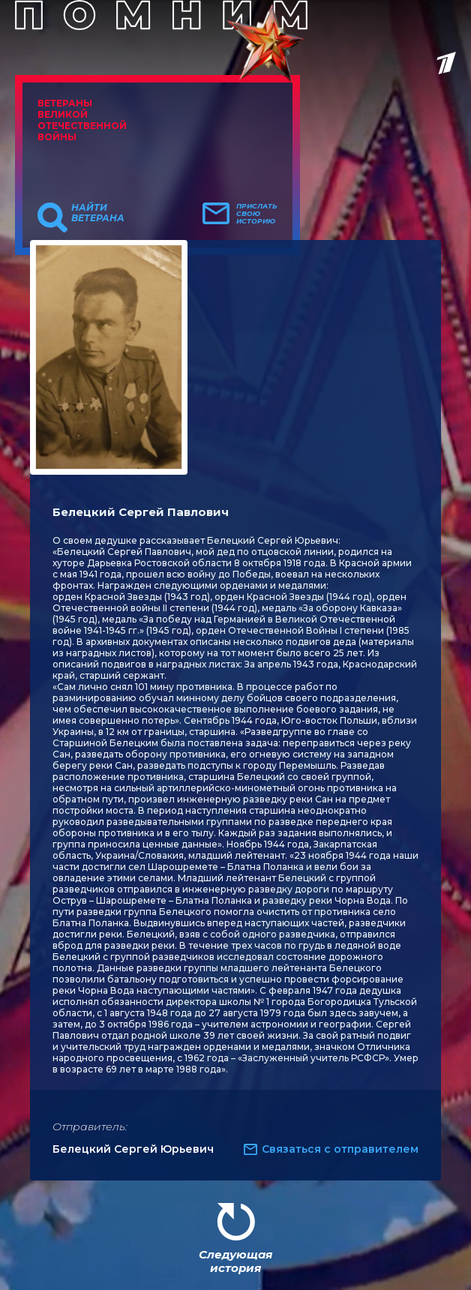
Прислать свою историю (257, 213)
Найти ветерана (97, 213)
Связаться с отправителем (340, 1149)
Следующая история (235, 1261)
